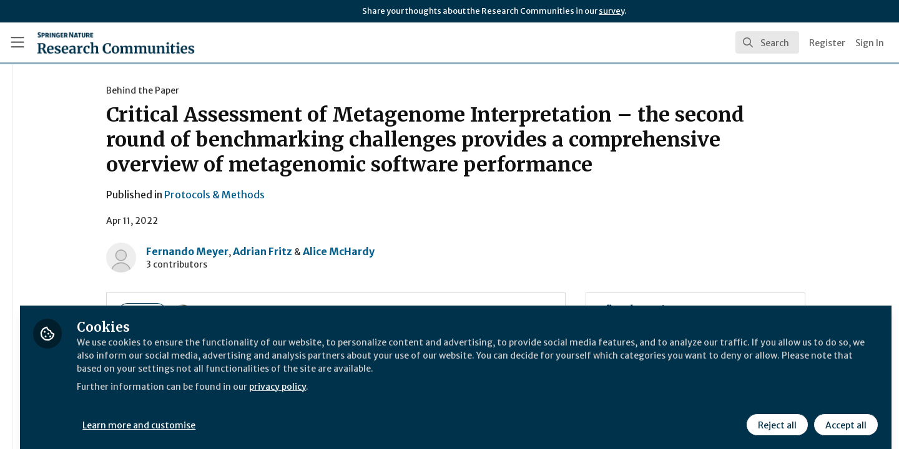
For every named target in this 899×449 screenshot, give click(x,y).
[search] (767, 42)
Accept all (844, 416)
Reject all (775, 416)
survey (611, 11)
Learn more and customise (288, 416)
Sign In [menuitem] (869, 43)
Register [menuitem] (827, 43)
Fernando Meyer (261, 251)
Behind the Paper (216, 90)
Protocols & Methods (288, 194)
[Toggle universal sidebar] (17, 42)
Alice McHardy (412, 251)
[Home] (116, 42)
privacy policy (445, 391)
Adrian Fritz (336, 251)
